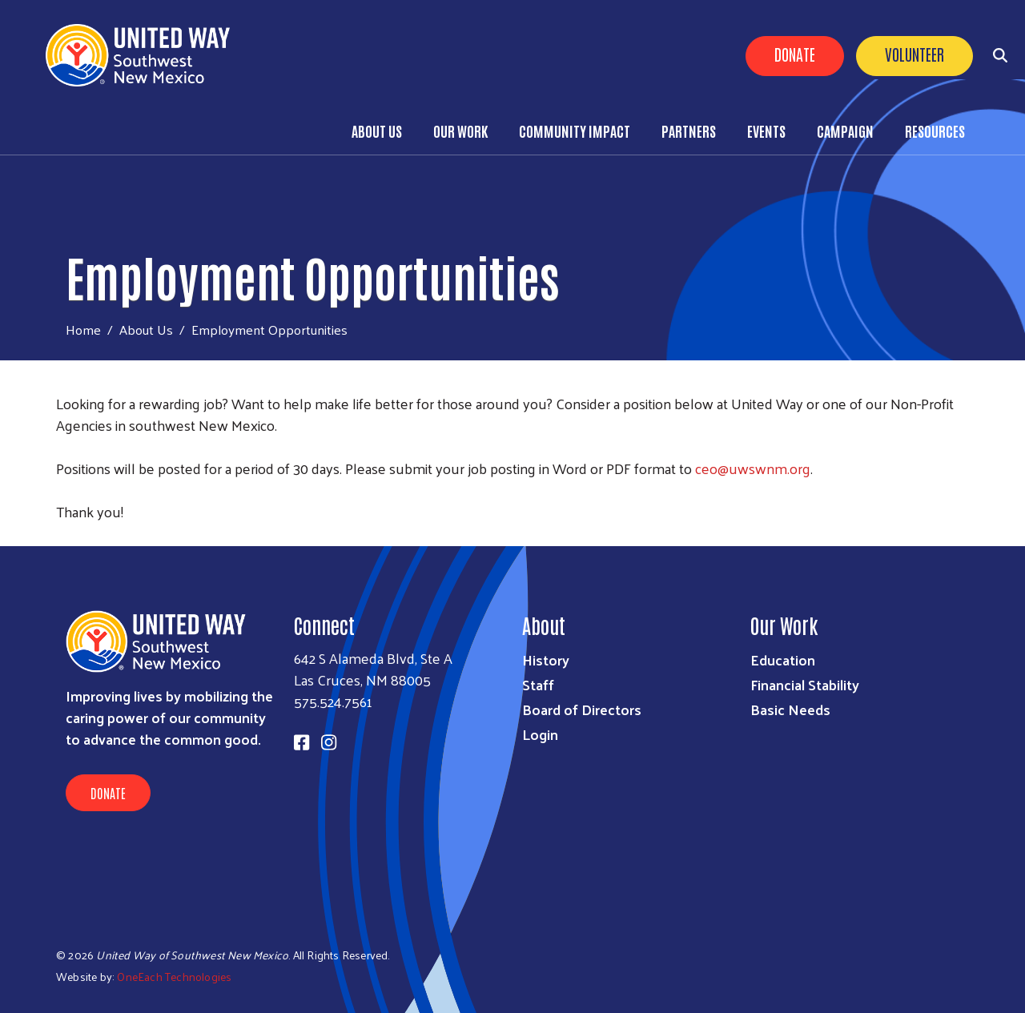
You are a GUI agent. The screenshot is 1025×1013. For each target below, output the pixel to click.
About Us (377, 130)
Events (766, 130)
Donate (794, 53)
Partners (688, 130)
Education (782, 659)
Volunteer (914, 53)
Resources (935, 130)
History (545, 659)
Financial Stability (804, 684)
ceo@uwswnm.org (752, 468)
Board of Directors (581, 709)
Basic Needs (790, 709)
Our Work (460, 130)
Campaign (845, 130)
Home (83, 330)
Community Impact (574, 130)
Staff (538, 684)
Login (540, 734)
